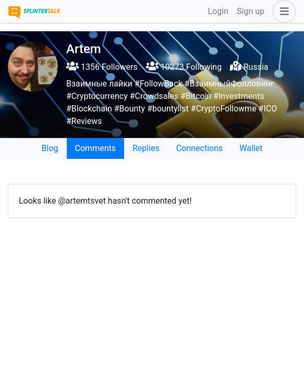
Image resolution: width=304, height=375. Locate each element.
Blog (50, 148)
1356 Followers (102, 67)
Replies (146, 148)
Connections (199, 148)
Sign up (250, 11)
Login (218, 11)
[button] (282, 11)
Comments (95, 148)
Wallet (250, 148)
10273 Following (184, 67)
